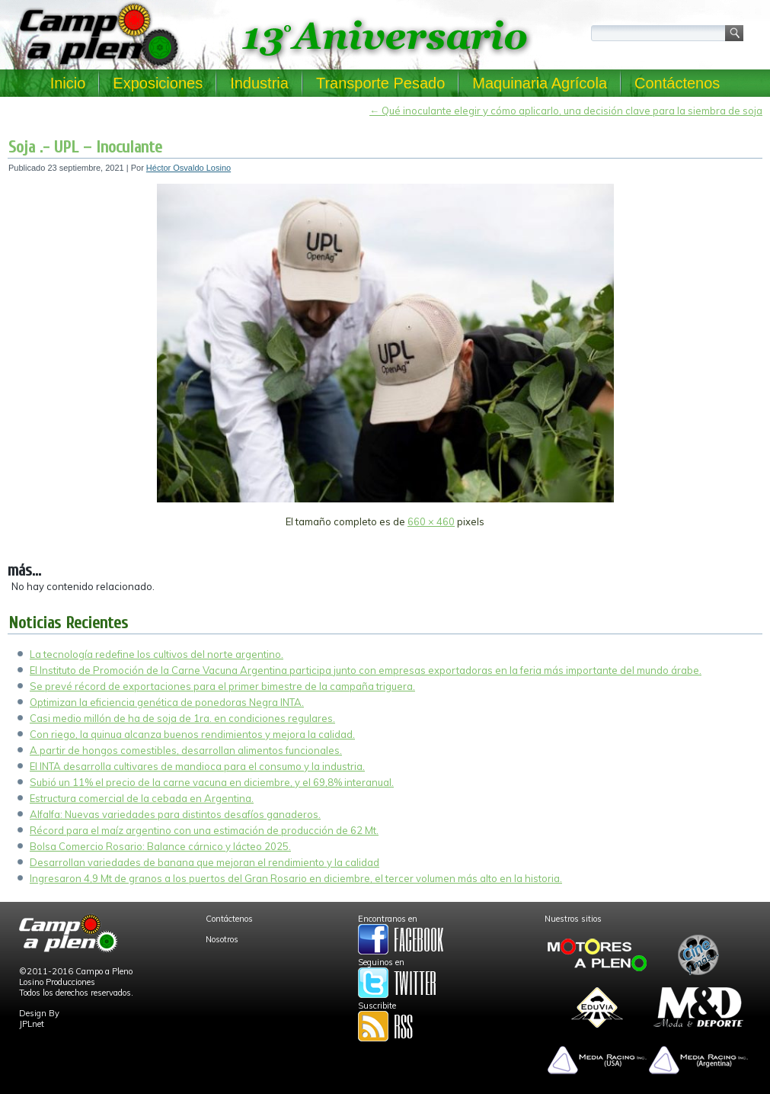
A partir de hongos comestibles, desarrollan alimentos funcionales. (186, 750)
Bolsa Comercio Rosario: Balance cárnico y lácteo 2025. (160, 846)
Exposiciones (158, 83)
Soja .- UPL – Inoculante (85, 147)
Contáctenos (677, 83)
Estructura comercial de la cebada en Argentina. (142, 798)
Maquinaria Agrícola (539, 83)
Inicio (68, 83)
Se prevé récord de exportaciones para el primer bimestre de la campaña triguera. (222, 686)
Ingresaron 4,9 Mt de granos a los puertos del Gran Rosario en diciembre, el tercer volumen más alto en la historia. (296, 878)
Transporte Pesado (380, 83)
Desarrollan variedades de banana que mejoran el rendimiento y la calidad (204, 862)
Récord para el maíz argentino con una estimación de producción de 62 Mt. (204, 830)
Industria (259, 83)
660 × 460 (431, 521)
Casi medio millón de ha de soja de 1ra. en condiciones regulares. (182, 718)
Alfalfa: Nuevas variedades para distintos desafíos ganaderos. (175, 814)
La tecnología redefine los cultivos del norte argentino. (156, 654)
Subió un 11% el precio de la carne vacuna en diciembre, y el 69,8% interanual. (212, 782)
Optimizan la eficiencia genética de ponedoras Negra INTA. (167, 702)
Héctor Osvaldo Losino (188, 167)
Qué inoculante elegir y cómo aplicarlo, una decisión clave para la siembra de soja (565, 110)
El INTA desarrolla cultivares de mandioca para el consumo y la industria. (197, 766)
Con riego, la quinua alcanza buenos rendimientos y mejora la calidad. (192, 734)
